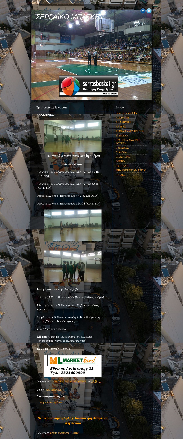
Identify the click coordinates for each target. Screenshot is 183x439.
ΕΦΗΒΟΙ (121, 161)
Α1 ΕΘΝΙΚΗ (122, 117)
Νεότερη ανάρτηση (52, 418)
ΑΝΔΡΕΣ (121, 126)
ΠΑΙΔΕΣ (120, 174)
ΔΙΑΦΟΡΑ (121, 152)
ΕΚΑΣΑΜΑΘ (123, 156)
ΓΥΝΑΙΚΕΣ (122, 147)
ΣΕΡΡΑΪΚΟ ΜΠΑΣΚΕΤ (70, 17)
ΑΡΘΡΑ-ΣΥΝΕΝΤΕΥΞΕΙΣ (130, 131)
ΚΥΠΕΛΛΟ (122, 165)
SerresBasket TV (126, 113)
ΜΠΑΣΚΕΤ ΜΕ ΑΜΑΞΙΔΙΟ (131, 170)
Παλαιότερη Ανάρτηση (90, 418)
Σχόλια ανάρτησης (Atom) (64, 432)
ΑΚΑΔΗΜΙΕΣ (53, 389)
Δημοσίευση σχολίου (51, 402)
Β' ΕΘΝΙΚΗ (122, 135)
